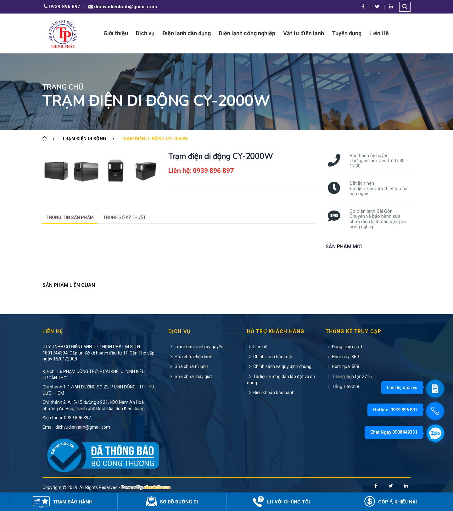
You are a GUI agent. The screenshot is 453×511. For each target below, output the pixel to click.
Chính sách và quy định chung (279, 366)
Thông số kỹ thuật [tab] (124, 217)
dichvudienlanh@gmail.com (122, 6)
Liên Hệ (379, 33)
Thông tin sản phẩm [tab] (70, 217)
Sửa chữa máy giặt (190, 376)
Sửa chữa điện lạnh (190, 356)
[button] (404, 7)
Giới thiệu (115, 33)
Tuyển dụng (346, 33)
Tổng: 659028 (342, 386)
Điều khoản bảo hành (270, 392)
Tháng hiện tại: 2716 (349, 376)
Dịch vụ (145, 33)
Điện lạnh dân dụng (186, 33)
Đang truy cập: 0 (345, 346)
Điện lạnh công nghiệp (247, 33)
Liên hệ (257, 346)
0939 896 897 (61, 6)
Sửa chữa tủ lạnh (188, 366)
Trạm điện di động (84, 138)
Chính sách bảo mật (270, 356)
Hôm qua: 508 (342, 366)
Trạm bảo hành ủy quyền (195, 346)
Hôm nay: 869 (342, 356)
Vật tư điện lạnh (303, 33)
